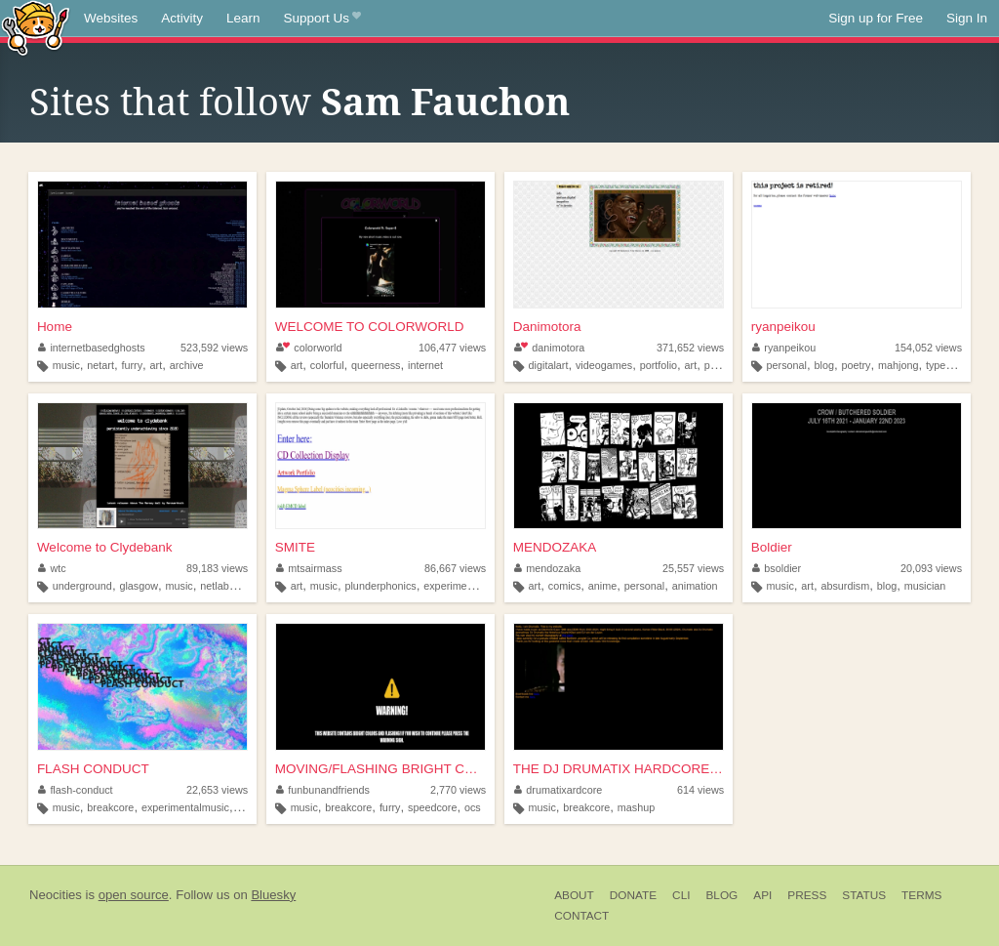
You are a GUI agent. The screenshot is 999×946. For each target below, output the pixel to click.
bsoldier (776, 568)
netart (100, 365)
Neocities (55, 894)
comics (564, 586)
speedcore (432, 807)
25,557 (693, 568)
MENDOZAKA (555, 547)
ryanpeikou (783, 326)
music (66, 365)
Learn (243, 18)
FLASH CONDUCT (93, 768)
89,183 (217, 568)
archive (187, 365)
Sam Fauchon (445, 102)
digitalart (549, 365)
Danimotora (547, 326)
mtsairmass (309, 568)
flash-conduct (75, 790)
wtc (52, 568)
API (762, 895)
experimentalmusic (185, 807)
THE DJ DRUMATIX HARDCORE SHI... (618, 768)
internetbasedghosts (91, 347)
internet (425, 365)
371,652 (690, 347)
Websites (111, 18)
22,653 (217, 790)
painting (722, 365)
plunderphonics (380, 586)
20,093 (931, 568)
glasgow (138, 586)
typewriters (951, 365)
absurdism (844, 586)
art (156, 365)
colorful (327, 365)
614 (700, 790)
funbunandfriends (323, 790)
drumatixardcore (558, 790)
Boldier (771, 547)
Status (864, 895)
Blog (721, 895)
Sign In (966, 18)
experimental (453, 586)
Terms (921, 895)
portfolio (658, 365)
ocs (472, 807)
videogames (604, 365)
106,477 (452, 347)
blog (824, 365)
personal (787, 365)
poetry (855, 365)
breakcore (110, 807)
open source (134, 894)
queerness (375, 365)
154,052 (928, 347)
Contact (581, 916)
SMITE (295, 547)
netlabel (218, 586)
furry (131, 365)
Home (54, 326)
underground (82, 586)
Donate (633, 895)
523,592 (214, 347)
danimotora (549, 347)
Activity (182, 18)
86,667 (455, 568)
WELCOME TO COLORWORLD (369, 326)
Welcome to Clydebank (105, 547)
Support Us (322, 18)
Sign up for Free (875, 18)
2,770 (458, 790)
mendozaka (547, 568)
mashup (636, 807)
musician (925, 586)
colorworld (309, 347)
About (574, 895)
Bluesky (273, 894)
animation (695, 586)
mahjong (898, 365)
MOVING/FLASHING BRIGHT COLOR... (380, 768)
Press (806, 895)
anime (602, 586)
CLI (681, 895)
